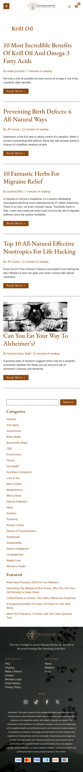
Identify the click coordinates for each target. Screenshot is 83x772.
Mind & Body (14, 495)
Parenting (12, 519)
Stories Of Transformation (21, 531)
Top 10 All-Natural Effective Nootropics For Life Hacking (39, 247)
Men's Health (14, 484)
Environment (14, 454)
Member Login (13, 679)
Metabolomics (15, 489)
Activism (11, 419)
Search (68, 402)
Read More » (15, 91)
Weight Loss (14, 560)
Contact (9, 675)
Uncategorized (15, 554)
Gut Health (13, 466)
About (48, 663)
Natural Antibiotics (17, 501)
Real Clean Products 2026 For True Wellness (33, 582)
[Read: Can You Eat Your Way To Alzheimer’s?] (35, 316)
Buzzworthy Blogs (17, 442)
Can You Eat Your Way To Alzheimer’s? (35, 339)
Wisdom (49, 667)
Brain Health (14, 436)
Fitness (11, 460)
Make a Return (13, 671)
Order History (12, 683)
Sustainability (14, 542)
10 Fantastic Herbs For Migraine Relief (31, 177)
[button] (69, 7)
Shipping (9, 667)
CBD (9, 448)
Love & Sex (13, 478)
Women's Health (16, 566)
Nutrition (11, 513)
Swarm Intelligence (18, 548)
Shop (48, 671)
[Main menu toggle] (6, 6)
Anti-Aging (13, 425)
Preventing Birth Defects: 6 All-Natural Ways (37, 115)
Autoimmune (14, 431)
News (10, 507)
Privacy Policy (13, 687)
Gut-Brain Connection (19, 472)
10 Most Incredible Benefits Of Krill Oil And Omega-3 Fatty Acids (37, 53)
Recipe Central (15, 525)
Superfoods (13, 537)
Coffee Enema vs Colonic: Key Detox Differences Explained (41, 598)
